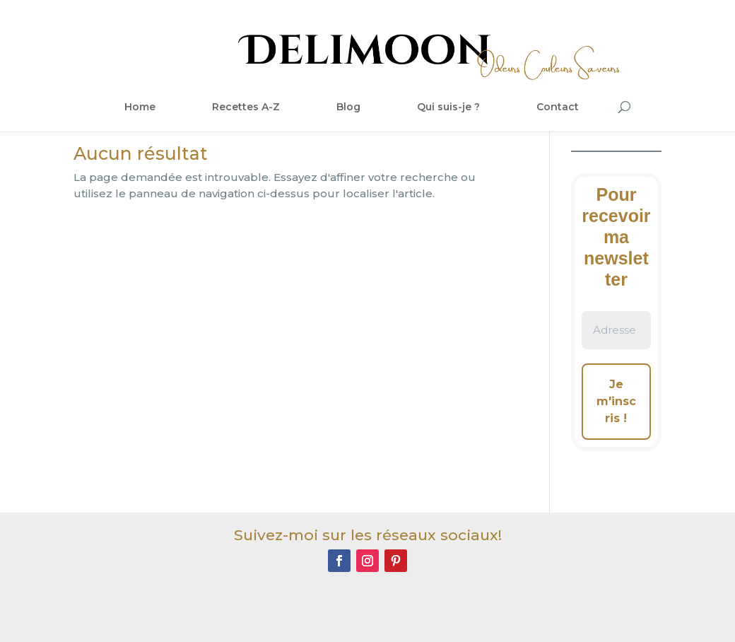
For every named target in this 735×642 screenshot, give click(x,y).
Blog (348, 106)
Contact (557, 106)
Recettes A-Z (246, 106)
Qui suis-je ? (448, 106)
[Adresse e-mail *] (616, 330)
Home (139, 106)
